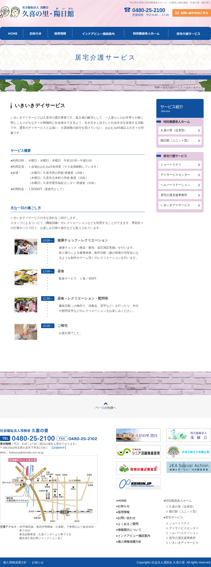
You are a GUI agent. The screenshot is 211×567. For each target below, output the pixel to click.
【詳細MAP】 (58, 447)
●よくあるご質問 (127, 524)
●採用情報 (123, 512)
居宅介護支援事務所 (174, 195)
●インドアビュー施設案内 (133, 535)
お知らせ (38, 562)
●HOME (121, 500)
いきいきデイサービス (175, 205)
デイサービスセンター (175, 174)
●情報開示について (128, 529)
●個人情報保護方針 (128, 541)
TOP (157, 87)
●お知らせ (123, 506)
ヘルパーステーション (175, 184)
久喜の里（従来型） (174, 130)
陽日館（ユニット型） (175, 140)
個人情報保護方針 (15, 562)
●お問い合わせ (125, 518)
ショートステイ (171, 164)
